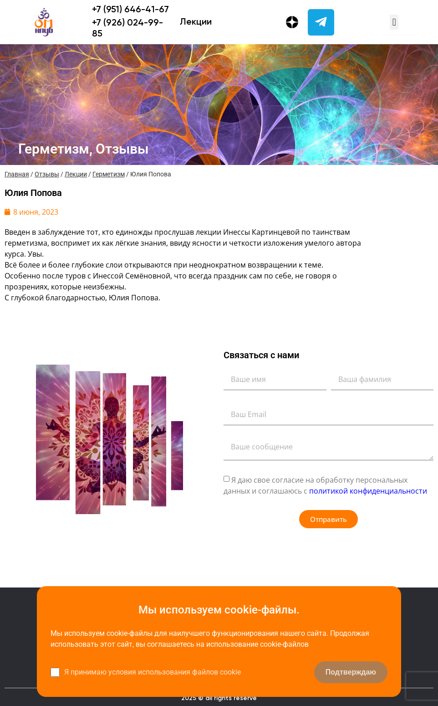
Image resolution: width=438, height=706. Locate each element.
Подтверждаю (351, 672)
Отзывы (47, 174)
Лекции (196, 22)
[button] (394, 22)
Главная (17, 174)
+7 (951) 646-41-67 (130, 10)
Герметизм (108, 174)
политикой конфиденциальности (368, 491)
